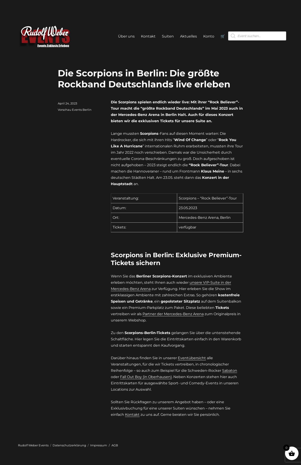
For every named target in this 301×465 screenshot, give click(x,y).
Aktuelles (188, 36)
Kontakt (148, 36)
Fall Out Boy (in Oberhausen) (146, 377)
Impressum (98, 445)
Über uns (126, 36)
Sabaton (229, 370)
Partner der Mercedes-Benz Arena (173, 314)
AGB (114, 445)
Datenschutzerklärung (69, 445)
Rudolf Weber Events (33, 445)
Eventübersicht (192, 358)
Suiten (168, 36)
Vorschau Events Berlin (74, 109)
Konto (208, 36)
